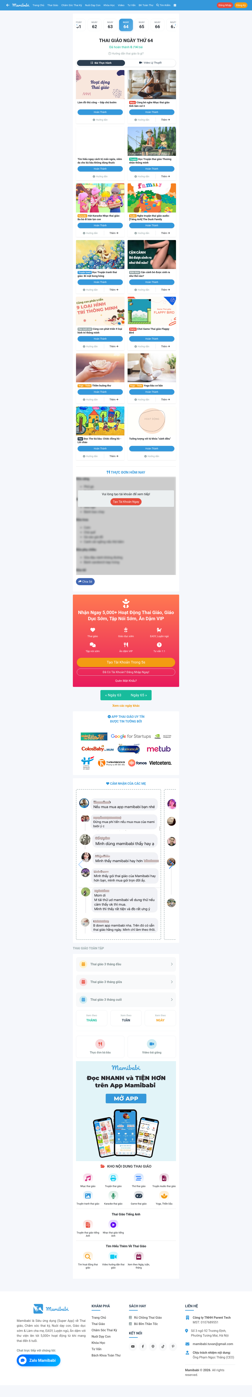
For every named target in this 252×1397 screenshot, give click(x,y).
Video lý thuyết (150, 62)
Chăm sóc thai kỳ (71, 5)
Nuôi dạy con (92, 5)
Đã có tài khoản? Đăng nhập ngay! (126, 672)
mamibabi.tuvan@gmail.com (213, 1344)
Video (121, 5)
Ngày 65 (139, 695)
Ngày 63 (113, 695)
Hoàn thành (100, 112)
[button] (76, 24)
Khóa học (109, 5)
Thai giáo (52, 5)
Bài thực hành (101, 62)
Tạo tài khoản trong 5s (126, 662)
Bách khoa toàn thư (106, 1355)
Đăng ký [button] (241, 5)
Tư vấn (132, 5)
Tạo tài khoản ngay (126, 502)
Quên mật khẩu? (126, 681)
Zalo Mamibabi (37, 1360)
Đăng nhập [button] (225, 5)
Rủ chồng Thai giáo (145, 1317)
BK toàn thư (146, 5)
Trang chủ (38, 5)
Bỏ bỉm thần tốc (143, 1324)
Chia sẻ (85, 581)
